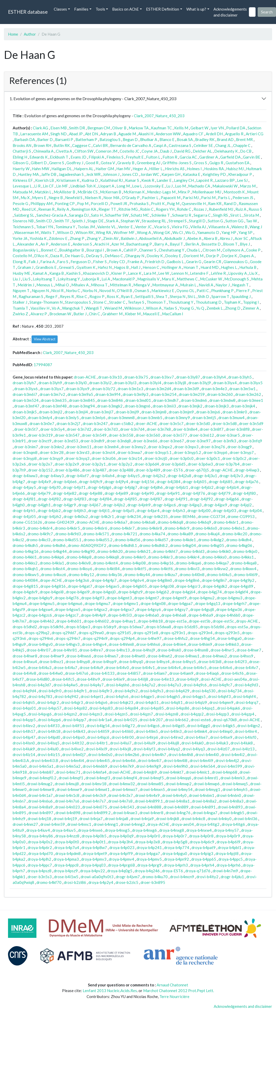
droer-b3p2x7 (40, 464)
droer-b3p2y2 (120, 464)
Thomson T (156, 302)
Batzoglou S (109, 139)
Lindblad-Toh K (83, 186)
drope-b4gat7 (80, 586)
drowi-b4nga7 (205, 812)
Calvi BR (100, 145)
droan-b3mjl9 (127, 412)
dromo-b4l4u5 (219, 574)
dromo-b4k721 (124, 533)
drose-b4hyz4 (157, 661)
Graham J (25, 267)
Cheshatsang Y (171, 250)
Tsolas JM (86, 226)
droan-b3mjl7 (101, 412)
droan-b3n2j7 (68, 423)
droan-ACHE (85, 377)
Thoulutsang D (208, 302)
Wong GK (161, 232)
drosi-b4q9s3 (151, 690)
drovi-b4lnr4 (246, 731)
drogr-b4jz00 (199, 510)
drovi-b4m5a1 (41, 766)
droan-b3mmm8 (121, 417)
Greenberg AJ (148, 162)
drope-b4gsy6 (148, 609)
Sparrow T (220, 296)
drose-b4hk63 (226, 644)
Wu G (190, 232)
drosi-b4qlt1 (172, 702)
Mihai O (62, 284)
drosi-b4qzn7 (141, 714)
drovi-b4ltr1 (97, 743)
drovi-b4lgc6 (148, 725)
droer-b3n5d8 (224, 423)
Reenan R (46, 209)
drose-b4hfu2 (176, 638)
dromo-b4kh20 (110, 551)
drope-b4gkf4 (236, 592)
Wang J (256, 226)
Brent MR (244, 139)
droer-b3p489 (148, 470)
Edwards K (38, 157)
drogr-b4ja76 (246, 481)
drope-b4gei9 (78, 592)
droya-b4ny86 (40, 836)
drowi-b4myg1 (207, 789)
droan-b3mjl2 (50, 412)
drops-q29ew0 (91, 632)
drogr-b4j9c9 (90, 481)
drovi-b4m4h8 (180, 754)
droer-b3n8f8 (238, 429)
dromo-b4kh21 (138, 551)
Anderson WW (168, 133)
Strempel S (177, 220)
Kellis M (181, 127)
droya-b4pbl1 (229, 847)
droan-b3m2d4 (158, 388)
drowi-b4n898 (68, 812)
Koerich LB (44, 180)
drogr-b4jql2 (240, 504)
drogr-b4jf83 (74, 499)
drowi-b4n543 (121, 807)
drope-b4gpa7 (180, 603)
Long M (123, 186)
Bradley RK (204, 139)
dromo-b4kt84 (107, 568)
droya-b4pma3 (66, 859)
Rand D (230, 203)
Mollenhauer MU (206, 192)
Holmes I (194, 168)
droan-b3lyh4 (214, 377)
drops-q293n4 (200, 632)
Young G (186, 308)
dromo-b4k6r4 (39, 528)
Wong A (144, 232)
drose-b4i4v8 (24, 673)
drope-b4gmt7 (146, 597)
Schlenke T (160, 215)
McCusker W (211, 279)
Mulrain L (188, 284)
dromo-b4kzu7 (164, 574)
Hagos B (121, 267)
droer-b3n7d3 (106, 429)
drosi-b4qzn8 (166, 714)
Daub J (166, 151)
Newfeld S (73, 197)
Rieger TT (107, 209)
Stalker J (20, 302)
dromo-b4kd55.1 (67, 539)
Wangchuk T (72, 308)
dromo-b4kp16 (161, 563)
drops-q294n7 (68, 638)
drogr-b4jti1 (99, 510)
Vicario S (161, 226)
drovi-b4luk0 (192, 743)
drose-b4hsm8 (195, 650)
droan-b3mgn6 (137, 406)
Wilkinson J (134, 308)
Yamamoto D (208, 232)
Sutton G (215, 220)
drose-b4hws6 (78, 656)
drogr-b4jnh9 (139, 504)
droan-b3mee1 (250, 400)
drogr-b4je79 (39, 493)
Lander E (164, 180)
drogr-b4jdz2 (201, 487)
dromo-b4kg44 (54, 551)
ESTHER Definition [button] (162, 9)
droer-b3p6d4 (147, 464)
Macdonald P (123, 279)
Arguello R (234, 133)
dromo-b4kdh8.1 (123, 545)
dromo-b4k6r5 (67, 528)
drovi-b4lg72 (123, 725)
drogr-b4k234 (128, 516)
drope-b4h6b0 (228, 615)
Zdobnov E (58, 238)
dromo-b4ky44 (137, 574)
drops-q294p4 (122, 638)
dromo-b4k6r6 (94, 528)
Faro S (62, 261)
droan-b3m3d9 (186, 388)
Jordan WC (149, 174)
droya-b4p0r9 (228, 836)
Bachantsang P (139, 244)
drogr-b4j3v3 (231, 475)
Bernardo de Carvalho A (130, 145)
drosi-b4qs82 (75, 708)
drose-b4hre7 (91, 650)
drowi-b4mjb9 (145, 772)
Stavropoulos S (78, 302)
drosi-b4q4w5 (65, 684)
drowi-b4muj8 (67, 783)
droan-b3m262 (248, 394)
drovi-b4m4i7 (150, 760)
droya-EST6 (172, 870)
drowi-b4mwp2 (178, 783)
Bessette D (211, 244)
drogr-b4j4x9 (39, 481)
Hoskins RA (214, 168)
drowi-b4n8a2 (204, 801)
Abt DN (91, 133)
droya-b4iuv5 (64, 830)
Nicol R (57, 290)
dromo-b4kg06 (239, 545)
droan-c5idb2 (121, 423)
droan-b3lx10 (110, 377)
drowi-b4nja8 (116, 818)
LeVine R (218, 273)
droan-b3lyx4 (225, 382)
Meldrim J (26, 284)
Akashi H (145, 133)
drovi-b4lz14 (24, 754)
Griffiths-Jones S (177, 162)
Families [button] (81, 9)
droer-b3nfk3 (224, 440)
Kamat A (40, 273)
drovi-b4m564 (202, 766)
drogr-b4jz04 (250, 510)
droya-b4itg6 (233, 824)
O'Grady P (131, 197)
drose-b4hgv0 (40, 644)
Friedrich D (154, 261)
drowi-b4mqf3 (98, 777)
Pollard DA (235, 127)
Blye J (245, 244)
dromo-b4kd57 (155, 539)
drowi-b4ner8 (151, 812)
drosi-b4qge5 (142, 696)
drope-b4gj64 (183, 592)
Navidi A (206, 284)
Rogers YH (165, 209)
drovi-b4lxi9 (96, 749)
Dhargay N (134, 255)
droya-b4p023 (121, 847)
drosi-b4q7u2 (143, 684)
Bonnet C (49, 250)
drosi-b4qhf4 (244, 696)
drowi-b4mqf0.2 (42, 777)
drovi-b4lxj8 (120, 749)
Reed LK (29, 209)
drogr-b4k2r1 (102, 516)
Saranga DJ (79, 215)
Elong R (19, 261)
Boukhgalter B (71, 250)
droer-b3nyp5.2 (187, 452)
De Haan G (74, 255)
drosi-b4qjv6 (96, 702)
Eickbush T (59, 157)
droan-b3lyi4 (150, 382)
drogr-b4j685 (221, 481)
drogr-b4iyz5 (128, 475)
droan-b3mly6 (93, 417)
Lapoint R (204, 180)
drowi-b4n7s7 (94, 801)
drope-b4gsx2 (95, 609)
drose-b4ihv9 (88, 679)
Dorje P (212, 255)
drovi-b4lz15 (48, 754)
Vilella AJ (198, 226)
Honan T (190, 267)
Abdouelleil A (150, 238)
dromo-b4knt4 (105, 563)
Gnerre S (56, 162)
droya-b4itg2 (207, 824)
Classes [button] (60, 9)
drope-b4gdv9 (25, 592)
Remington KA (83, 209)
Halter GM (105, 168)
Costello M (22, 255)
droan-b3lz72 (103, 388)
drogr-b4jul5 (123, 510)
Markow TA (139, 127)
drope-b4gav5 (107, 586)
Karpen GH (171, 174)
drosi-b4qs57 (50, 708)
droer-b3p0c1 (208, 458)
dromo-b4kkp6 (51, 557)
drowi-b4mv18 (93, 783)
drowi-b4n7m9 (225, 870)
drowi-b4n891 (203, 807)
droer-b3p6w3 (200, 464)
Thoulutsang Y (180, 302)
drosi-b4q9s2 (126, 690)
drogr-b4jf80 (244, 493)
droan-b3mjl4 (76, 412)
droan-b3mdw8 (222, 400)
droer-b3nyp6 (215, 452)
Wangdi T (94, 308)
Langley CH (184, 180)
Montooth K (234, 192)
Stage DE (95, 220)
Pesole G (20, 203)
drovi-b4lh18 (49, 731)
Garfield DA (230, 157)
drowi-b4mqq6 (178, 777)
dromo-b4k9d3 (68, 533)
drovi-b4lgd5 (173, 725)
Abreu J (226, 238)
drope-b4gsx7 (122, 609)
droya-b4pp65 (203, 859)
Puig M (173, 203)
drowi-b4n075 (94, 807)
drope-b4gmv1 (125, 603)
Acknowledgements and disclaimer (230, 12)
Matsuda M (22, 192)
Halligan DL (61, 168)
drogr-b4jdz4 (227, 487)
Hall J (135, 267)
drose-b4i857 (129, 673)
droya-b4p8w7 (94, 847)
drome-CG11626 (27, 522)
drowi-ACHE (120, 772)
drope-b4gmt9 (174, 597)
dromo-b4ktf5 (134, 568)
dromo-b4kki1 (25, 557)
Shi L (192, 296)
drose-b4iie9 (113, 679)
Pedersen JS (243, 197)
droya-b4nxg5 (117, 830)
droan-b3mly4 (40, 417)
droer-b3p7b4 (227, 464)
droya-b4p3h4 (120, 841)
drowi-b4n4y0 (174, 795)
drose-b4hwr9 (52, 656)
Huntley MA (28, 174)
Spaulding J (241, 296)
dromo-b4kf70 (49, 882)
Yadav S (170, 308)
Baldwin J (129, 238)
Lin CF (48, 186)
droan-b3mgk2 (109, 406)
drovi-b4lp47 (24, 737)
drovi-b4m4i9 (201, 760)
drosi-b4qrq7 (247, 702)
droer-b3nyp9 (51, 458)
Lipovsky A (237, 273)
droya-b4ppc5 (230, 859)
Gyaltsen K (85, 267)
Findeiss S (115, 157)
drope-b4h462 (41, 621)
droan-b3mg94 (82, 406)
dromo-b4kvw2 (215, 568)
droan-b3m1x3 (130, 388)
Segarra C (202, 215)
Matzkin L (43, 192)
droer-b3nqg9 (239, 446)
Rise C (81, 296)
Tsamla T (20, 308)
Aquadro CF (193, 133)
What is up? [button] (196, 9)
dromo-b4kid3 (192, 551)
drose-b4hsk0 (169, 650)
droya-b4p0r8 (201, 836)
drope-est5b (199, 621)
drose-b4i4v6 (220, 667)
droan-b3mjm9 (181, 412)
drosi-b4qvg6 (40, 714)
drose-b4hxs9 (241, 656)
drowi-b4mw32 (122, 783)
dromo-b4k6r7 (122, 528)
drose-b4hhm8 (121, 644)
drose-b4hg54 (202, 638)
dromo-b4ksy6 (79, 568)
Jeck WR (93, 174)
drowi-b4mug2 (39, 783)
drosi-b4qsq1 (203, 708)
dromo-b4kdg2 (211, 539)
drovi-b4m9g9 (148, 766)
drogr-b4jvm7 (128, 876)
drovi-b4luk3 (217, 743)
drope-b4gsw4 (40, 609)
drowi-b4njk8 (167, 818)
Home (13, 34)
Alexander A (27, 244)
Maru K (168, 279)
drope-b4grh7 (235, 603)
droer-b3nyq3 (77, 458)
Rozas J (200, 209)
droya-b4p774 (176, 847)
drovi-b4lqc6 (98, 737)
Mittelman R (120, 284)
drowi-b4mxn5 (152, 789)
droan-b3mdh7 (166, 400)
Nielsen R (93, 197)
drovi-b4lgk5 (223, 725)
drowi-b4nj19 (65, 818)
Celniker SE (203, 145)
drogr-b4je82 (64, 493)
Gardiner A (208, 157)
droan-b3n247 (95, 423)
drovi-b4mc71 (68, 772)
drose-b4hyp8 (78, 661)
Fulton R (170, 157)
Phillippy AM (41, 203)
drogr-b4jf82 (49, 499)
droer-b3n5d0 (198, 423)
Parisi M (208, 197)
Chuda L (193, 250)
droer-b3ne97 (198, 440)
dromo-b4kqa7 (216, 563)
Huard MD (210, 267)
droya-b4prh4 (202, 865)
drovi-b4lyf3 (144, 749)
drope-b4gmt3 (119, 597)
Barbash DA (24, 139)
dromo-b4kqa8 (244, 563)
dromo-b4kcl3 (38, 539)
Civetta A (64, 151)
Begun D (130, 139)
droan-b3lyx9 (77, 388)
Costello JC (129, 151)
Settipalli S (144, 296)
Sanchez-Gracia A (51, 215)
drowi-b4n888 (148, 807)
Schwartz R (181, 215)
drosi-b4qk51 (147, 702)
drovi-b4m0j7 (74, 754)
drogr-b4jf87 (150, 499)
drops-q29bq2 (37, 632)
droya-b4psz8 (39, 870)
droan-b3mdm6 (194, 400)
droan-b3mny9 (177, 417)
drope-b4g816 (53, 586)
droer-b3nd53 (66, 440)
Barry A (160, 244)
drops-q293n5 (227, 632)
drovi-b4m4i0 (207, 754)
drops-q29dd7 (64, 632)
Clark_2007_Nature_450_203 (159, 115)
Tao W (251, 220)
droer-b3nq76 (213, 446)
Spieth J (78, 220)
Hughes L (229, 267)
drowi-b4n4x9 (147, 795)
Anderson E (60, 244)
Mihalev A (80, 284)
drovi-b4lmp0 (221, 731)
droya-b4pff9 (121, 853)
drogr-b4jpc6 (164, 504)
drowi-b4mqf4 (124, 777)
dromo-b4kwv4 (243, 568)
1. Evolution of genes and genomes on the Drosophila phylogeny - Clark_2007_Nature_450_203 (93, 98)
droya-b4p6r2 (40, 847)
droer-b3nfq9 (250, 440)
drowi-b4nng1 (106, 824)
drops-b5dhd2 (25, 626)
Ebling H (20, 157)
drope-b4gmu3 (229, 597)
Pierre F (243, 290)
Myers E (39, 197)
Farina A (47, 261)
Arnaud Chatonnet (172, 985)
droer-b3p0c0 (182, 458)
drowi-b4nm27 (25, 824)
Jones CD (130, 174)
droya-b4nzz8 (67, 836)
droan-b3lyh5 (240, 377)
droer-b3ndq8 (119, 440)
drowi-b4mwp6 (207, 783)
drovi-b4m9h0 (175, 766)
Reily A (63, 209)
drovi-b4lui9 (144, 743)
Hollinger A (171, 267)
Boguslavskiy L (26, 250)
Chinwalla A (43, 151)
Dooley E (173, 255)
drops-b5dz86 (212, 626)
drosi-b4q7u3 (169, 684)
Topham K (232, 302)
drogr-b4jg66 (227, 499)
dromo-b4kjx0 (245, 551)
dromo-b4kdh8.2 (153, 545)
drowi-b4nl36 (245, 818)
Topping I (251, 302)
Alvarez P (38, 313)
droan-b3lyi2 (100, 382)
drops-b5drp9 (104, 626)
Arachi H (101, 244)
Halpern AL (83, 168)
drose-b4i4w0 (51, 673)
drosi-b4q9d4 (24, 690)
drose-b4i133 (102, 673)
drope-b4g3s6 (76, 580)
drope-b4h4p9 (93, 615)
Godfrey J (74, 162)
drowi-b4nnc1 (79, 824)
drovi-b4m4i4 (72, 760)
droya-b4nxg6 (144, 830)
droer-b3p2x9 (67, 464)
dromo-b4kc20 (234, 533)
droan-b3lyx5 (251, 382)
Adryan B (108, 133)
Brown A (113, 250)
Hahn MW (40, 168)
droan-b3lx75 (136, 377)
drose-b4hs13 (117, 650)
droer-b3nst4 (103, 452)
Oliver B (119, 127)
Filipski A (96, 157)
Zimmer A (251, 308)
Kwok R (147, 180)
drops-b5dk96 (51, 626)
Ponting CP (65, 203)
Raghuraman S (31, 296)
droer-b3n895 (153, 882)
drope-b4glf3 (92, 597)
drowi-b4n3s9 (94, 795)
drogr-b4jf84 (100, 499)
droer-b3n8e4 (185, 429)
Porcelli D (99, 203)
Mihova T (99, 284)
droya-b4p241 (149, 847)
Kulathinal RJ (111, 180)
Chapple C (241, 145)
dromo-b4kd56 (127, 539)
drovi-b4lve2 (72, 749)
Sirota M (251, 215)
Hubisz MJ (235, 168)
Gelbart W (199, 127)
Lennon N (179, 273)
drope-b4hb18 (150, 621)
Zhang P (77, 238)
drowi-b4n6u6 (40, 801)
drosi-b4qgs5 (194, 696)
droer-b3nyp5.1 (158, 452)
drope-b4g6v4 (131, 580)
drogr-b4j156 (142, 481)
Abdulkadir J (174, 238)
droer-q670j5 (197, 470)
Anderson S (82, 244)
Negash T (240, 284)
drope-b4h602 (96, 621)
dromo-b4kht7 (165, 551)
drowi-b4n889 (176, 807)
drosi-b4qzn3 (90, 714)
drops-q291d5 (118, 632)
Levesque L (22, 186)
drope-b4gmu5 (42, 603)
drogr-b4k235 (155, 516)
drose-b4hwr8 (25, 656)
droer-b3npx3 (186, 446)
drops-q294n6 (40, 638)
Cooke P (253, 250)
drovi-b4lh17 (24, 731)
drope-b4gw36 (229, 609)
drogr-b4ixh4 (102, 475)
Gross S (200, 162)
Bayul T (176, 244)
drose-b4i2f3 (235, 661)
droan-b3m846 (110, 400)
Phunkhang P (222, 290)
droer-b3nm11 (78, 446)
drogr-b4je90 (142, 493)
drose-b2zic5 (127, 882)
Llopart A (106, 186)
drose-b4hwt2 (160, 656)
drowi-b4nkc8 (193, 818)
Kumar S (132, 180)
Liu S (26, 279)
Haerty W (21, 168)
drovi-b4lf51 (73, 725)
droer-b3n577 (175, 435)
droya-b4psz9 (66, 870)
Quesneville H (194, 203)
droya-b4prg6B (121, 865)
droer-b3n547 (67, 435)
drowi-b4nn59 (52, 824)
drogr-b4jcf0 (49, 487)
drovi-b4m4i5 (98, 760)
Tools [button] (100, 9)
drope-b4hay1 (123, 621)
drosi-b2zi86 (75, 882)
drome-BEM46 (183, 516)
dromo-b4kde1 (183, 539)
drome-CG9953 (241, 516)
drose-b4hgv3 (67, 644)
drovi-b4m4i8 (175, 760)
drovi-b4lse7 (197, 737)
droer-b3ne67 (172, 440)
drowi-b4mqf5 (151, 777)
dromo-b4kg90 (82, 551)
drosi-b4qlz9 (196, 702)
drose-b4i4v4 (169, 667)
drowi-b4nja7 (91, 818)
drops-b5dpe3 (78, 626)
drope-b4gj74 (210, 592)
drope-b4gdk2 (215, 586)
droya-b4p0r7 (175, 836)
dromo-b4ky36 (109, 574)
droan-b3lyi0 (75, 382)
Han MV (123, 168)
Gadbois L (175, 261)
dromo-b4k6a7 (114, 522)
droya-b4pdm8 (68, 853)
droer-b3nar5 (228, 435)
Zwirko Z (20, 313)
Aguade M (127, 133)
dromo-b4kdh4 (238, 539)
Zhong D (232, 308)
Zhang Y (94, 238)
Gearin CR (212, 261)
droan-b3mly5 (67, 417)
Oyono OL (185, 290)
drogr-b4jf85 (125, 499)
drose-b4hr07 (39, 650)
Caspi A (160, 145)
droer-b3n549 (94, 435)
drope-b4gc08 (161, 586)
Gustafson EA (237, 162)
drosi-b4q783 (40, 696)
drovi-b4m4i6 (124, 760)
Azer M (117, 244)
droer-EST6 (173, 470)
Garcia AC (188, 157)
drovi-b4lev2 (24, 725)
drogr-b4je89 (116, 493)
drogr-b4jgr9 (64, 504)
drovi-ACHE (249, 719)
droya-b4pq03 (93, 865)
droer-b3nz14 (130, 458)
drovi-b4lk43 (74, 731)
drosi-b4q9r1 (75, 690)
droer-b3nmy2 (133, 446)
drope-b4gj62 (157, 592)
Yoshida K (38, 238)
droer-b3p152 (40, 470)
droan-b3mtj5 (204, 417)
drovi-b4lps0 (74, 737)
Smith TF (62, 220)
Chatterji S (22, 151)
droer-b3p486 (67, 470)
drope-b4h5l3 (120, 615)
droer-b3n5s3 (40, 876)
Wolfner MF (124, 232)
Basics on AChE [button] (125, 9)
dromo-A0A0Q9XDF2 (87, 545)
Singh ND (58, 133)
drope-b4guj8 (202, 609)
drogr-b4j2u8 (179, 475)
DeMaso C (114, 255)
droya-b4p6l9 (228, 841)
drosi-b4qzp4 (242, 714)
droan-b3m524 (26, 400)
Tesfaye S (136, 302)
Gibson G (20, 162)
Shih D (203, 296)
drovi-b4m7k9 (122, 766)
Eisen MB (58, 127)
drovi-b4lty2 (207, 876)
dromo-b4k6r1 (226, 522)
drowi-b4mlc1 (198, 772)
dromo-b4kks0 (214, 557)
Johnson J (111, 174)
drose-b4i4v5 (194, 667)
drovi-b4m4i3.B (44, 760)
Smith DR (77, 127)
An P (44, 244)
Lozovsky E (154, 186)
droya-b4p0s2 (40, 841)
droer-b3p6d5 (173, 464)
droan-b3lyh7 (24, 382)
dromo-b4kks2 (25, 563)
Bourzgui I (95, 250)
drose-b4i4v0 (117, 667)
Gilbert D (39, 162)
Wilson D (65, 232)
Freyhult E (135, 157)
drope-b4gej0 (104, 592)
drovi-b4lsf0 (245, 737)
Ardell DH (214, 133)
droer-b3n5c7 (171, 423)
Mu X (25, 197)
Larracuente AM (34, 133)
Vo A (56, 308)
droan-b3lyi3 (125, 382)
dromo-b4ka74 (152, 533)
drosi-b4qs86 (177, 708)
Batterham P (86, 139)
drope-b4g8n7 (214, 580)
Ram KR (214, 203)
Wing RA (103, 232)
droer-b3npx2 (160, 446)
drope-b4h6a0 (146, 615)
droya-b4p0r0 (148, 836)
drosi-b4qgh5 (168, 696)
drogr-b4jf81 (24, 499)
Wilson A (154, 308)
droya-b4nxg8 (171, 830)
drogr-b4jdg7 (125, 487)
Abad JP (76, 133)
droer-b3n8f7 (212, 429)
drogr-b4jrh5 (24, 510)
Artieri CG (254, 133)
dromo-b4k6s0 (204, 528)
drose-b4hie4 (174, 644)
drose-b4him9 (200, 644)
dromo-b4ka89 (180, 533)
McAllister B (64, 192)
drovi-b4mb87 (41, 772)
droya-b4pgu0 (174, 853)
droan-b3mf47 (26, 406)
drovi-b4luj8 (168, 743)
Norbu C (73, 290)
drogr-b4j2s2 (153, 475)
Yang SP (245, 232)
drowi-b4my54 (180, 789)
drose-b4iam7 (155, 673)
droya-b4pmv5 (149, 859)
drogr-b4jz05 (24, 516)
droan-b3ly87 (188, 377)
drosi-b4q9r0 (50, 690)
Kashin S (73, 273)
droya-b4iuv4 (38, 830)
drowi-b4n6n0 (229, 795)
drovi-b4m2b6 (127, 754)
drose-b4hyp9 (104, 661)
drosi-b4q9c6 (195, 684)
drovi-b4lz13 (243, 749)
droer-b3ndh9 (92, 440)
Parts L (224, 197)
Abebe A (194, 238)
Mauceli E (151, 313)
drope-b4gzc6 (40, 615)
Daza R (56, 255)
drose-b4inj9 (187, 679)
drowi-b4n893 (230, 807)
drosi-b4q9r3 (100, 690)
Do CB (245, 151)
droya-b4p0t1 (93, 841)
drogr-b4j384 (168, 481)
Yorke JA (20, 238)
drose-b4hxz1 (51, 661)
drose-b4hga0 (229, 638)
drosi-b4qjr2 (48, 702)
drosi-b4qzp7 (74, 719)
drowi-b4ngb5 (232, 812)
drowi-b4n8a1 (177, 801)
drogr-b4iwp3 (247, 470)
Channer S (147, 250)
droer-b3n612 (201, 435)
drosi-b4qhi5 (24, 702)
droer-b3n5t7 (26, 429)
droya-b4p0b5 (94, 836)
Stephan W (130, 220)
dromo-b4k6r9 (176, 528)
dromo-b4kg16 (26, 551)
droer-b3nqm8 (25, 452)
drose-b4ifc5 (63, 679)
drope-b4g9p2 (241, 580)
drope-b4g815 (25, 586)
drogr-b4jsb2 (49, 510)
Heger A (140, 168)
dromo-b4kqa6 (188, 563)
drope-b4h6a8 (173, 615)
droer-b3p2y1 (93, 464)
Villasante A (218, 226)
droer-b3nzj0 (155, 458)
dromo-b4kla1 (52, 563)
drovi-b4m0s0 (100, 754)
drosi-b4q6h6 (117, 684)
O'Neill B (124, 290)
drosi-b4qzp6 (49, 719)
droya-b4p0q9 (121, 836)
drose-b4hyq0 (131, 661)
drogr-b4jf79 (219, 493)
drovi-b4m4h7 (154, 754)
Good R (92, 162)
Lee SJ (242, 180)
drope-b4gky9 (40, 597)
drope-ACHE (51, 580)
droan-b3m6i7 (25, 394)
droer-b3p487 (94, 470)
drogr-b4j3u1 (205, 475)
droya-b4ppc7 (40, 865)
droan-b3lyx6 (26, 388)
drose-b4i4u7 (65, 667)
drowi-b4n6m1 (201, 795)
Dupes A (246, 255)
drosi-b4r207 (151, 719)
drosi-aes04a (235, 679)
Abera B (210, 238)
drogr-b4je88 (90, 493)
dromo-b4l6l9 (246, 574)
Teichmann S (23, 226)
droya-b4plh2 (39, 859)
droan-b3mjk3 (217, 406)
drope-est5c (223, 621)
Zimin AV (110, 238)
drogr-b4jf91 (176, 499)
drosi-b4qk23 (121, 702)
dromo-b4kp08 (133, 563)
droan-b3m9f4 (107, 394)
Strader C (117, 302)
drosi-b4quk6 (228, 708)
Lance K (134, 273)
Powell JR (118, 203)
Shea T (161, 296)
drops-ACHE (247, 621)
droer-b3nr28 (52, 452)
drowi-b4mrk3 (232, 777)
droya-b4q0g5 (119, 870)
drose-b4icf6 (232, 673)
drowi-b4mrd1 (206, 777)
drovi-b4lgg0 (198, 725)
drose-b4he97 (149, 638)
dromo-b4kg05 (211, 545)
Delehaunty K (226, 151)
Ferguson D (81, 261)
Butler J (80, 313)
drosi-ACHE (211, 679)
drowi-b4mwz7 (124, 789)
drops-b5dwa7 (131, 626)
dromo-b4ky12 (81, 574)
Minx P (184, 192)
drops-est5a (237, 626)
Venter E (125, 226)
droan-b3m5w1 (242, 388)
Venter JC (143, 226)
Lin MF (62, 186)
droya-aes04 (183, 824)
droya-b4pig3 (201, 853)
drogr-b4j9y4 (116, 481)
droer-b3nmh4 (106, 446)
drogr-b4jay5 (24, 487)
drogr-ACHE (222, 470)
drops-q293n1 (172, 632)
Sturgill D (197, 220)
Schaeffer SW (116, 215)
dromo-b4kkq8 (106, 557)
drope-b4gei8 (52, 592)
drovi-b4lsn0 (24, 743)
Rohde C (184, 209)
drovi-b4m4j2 (227, 760)
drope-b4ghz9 (130, 592)
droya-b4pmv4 (121, 859)
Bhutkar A (148, 139)
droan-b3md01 (138, 400)
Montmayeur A (165, 284)
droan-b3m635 (54, 400)
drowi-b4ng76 (178, 812)
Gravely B (125, 162)
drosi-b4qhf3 (219, 696)
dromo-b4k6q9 (198, 522)
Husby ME (21, 273)
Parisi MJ (191, 197)
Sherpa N (177, 296)
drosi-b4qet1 (92, 696)
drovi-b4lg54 (98, 725)
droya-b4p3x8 (147, 841)
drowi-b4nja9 (142, 818)
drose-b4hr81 (65, 650)
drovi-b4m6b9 (95, 766)
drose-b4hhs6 (148, 644)
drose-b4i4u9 (91, 667)
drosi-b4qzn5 (116, 714)
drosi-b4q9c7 (220, 684)
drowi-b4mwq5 (235, 783)
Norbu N (89, 290)
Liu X (253, 273)
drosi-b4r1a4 (100, 719)
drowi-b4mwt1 (97, 789)
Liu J (16, 279)
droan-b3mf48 (54, 406)
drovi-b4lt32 (73, 743)
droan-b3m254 (164, 394)
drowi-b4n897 (40, 812)
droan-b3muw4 (231, 417)
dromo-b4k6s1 (232, 528)
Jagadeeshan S (71, 174)
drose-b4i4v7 (246, 667)
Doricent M (193, 255)
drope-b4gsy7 (175, 609)
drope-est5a (176, 621)
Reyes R (67, 296)
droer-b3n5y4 (52, 429)
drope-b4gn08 (153, 603)
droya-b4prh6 (229, 865)
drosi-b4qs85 (152, 708)
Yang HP (228, 232)
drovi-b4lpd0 (49, 737)
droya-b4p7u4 (66, 847)
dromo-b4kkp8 (78, 557)
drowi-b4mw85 (150, 783)
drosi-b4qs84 (126, 708)
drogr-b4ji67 (89, 504)
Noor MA (111, 197)
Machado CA (199, 186)
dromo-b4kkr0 (133, 557)
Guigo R (216, 162)
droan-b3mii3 (164, 406)
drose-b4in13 (162, 679)
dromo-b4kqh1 (25, 568)
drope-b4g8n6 (187, 580)
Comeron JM (106, 151)
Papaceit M (170, 197)
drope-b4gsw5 (67, 609)
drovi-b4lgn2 (248, 725)
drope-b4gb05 (134, 586)
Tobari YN (44, 226)
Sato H (97, 215)
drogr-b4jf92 (201, 499)
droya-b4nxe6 (90, 830)
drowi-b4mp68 (224, 772)
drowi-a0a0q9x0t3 (97, 876)
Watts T (48, 232)
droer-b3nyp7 (242, 452)
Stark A (112, 220)
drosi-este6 (201, 719)
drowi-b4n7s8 (120, 801)
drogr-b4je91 (168, 493)
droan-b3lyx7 (52, 388)
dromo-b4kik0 (219, 551)
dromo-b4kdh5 (25, 545)
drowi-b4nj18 (39, 818)
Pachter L (150, 197)
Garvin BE (251, 157)
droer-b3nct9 (39, 440)
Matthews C (187, 279)
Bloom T (230, 244)
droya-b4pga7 (147, 853)
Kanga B (56, 273)
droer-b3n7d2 (79, 429)
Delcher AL (202, 151)
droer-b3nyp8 (25, 458)
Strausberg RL (154, 220)
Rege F (51, 296)
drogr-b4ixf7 (77, 475)
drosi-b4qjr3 (72, 702)
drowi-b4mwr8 (41, 789)
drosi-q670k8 (225, 719)
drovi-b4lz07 (218, 749)
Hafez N (105, 267)
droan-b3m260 (220, 394)
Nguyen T (21, 290)
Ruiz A (240, 209)
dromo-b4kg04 (183, 545)
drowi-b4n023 (67, 807)
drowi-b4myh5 (235, 789)
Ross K (113, 296)
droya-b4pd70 (40, 853)
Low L (137, 186)
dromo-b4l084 (25, 580)
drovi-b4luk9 (24, 749)
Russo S (255, 209)
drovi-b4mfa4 (94, 772)
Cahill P (130, 250)
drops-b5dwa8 (158, 626)
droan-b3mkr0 (235, 412)
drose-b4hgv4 (94, 644)
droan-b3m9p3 (135, 394)
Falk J (33, 261)
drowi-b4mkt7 (171, 772)
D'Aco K (41, 255)
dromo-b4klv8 (78, 563)
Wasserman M (26, 232)
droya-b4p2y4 (100, 882)
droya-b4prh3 (176, 865)
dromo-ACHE (87, 522)
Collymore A (233, 250)
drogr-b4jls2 (114, 504)
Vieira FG (180, 226)
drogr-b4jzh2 (49, 516)
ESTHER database (28, 12)
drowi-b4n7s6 (67, 801)
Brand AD (225, 139)
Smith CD (44, 220)
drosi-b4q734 (230, 690)
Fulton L (153, 157)
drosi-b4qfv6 (117, 696)
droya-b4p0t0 (67, 841)
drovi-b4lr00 (123, 737)
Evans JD (78, 157)
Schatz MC (140, 215)
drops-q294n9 (95, 638)
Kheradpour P (240, 174)
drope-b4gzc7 (66, 615)
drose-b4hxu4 (25, 661)
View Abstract (44, 339)
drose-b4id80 (38, 679)
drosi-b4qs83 (101, 708)
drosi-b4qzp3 (217, 714)
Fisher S (100, 261)
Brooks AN (22, 145)
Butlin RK (61, 145)
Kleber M (133, 313)
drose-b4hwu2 (214, 656)
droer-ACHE (146, 423)
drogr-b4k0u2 (76, 516)
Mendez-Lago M (161, 192)
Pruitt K (158, 203)
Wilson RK (84, 232)
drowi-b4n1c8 (67, 795)
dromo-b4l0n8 (192, 574)
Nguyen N (40, 290)
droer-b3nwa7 (129, 452)
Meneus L (44, 284)
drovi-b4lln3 (171, 731)
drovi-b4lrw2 (171, 737)
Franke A (135, 261)
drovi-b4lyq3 (193, 749)
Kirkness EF (23, 180)
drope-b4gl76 (67, 597)
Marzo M (248, 186)
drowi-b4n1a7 (40, 795)
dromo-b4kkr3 (160, 557)
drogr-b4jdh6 (151, 487)
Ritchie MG (128, 209)
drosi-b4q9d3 (246, 684)
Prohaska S (139, 203)
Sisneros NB (23, 220)
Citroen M (211, 250)
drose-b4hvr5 (222, 650)
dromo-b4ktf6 (161, 568)
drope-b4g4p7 (104, 580)
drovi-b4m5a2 (68, 766)
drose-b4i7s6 (76, 673)
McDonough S (236, 279)
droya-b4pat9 (203, 847)
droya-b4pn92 (176, 859)
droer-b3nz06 (104, 458)
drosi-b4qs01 (24, 708)
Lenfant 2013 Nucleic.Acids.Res (110, 990)
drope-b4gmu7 (97, 603)
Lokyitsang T (44, 279)
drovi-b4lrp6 (147, 737)
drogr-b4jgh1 (39, 504)
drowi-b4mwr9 (69, 789)
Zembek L (214, 308)
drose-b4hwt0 (133, 656)
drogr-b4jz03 (224, 510)
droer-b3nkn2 (52, 446)
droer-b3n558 (121, 435)
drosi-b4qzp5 (24, 719)
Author (30, 34)
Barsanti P (64, 139)
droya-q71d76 (197, 870)
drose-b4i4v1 (143, 667)
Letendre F (199, 273)
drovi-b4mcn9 (182, 876)
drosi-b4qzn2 (65, 714)
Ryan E (127, 296)
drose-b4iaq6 (207, 673)
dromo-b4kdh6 (53, 545)
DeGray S (94, 255)
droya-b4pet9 (95, 853)
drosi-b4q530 (204, 690)
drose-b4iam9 (181, 673)
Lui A (106, 279)
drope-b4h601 (68, 621)
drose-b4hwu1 (187, 656)
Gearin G (193, 261)
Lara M (150, 273)
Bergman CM (98, 127)
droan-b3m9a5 (80, 394)
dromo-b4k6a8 (142, 522)
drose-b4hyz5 (184, 661)
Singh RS (220, 215)
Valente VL (106, 226)
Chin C (94, 313)
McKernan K (134, 192)
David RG (182, 151)
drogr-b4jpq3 (190, 504)
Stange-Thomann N (46, 302)
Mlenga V (141, 284)
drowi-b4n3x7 (120, 795)
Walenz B (239, 226)
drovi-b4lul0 (48, 749)
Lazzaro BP (225, 180)
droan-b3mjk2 (190, 406)
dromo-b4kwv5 (26, 574)
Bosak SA (185, 139)
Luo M (180, 186)
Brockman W (60, 313)
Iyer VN (217, 127)
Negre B (56, 197)
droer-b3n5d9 (251, 423)
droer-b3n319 (40, 435)
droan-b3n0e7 (41, 423)
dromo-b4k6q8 (170, 522)
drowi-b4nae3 (125, 812)
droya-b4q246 (147, 870)
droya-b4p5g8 (174, 841)
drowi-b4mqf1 (71, 777)
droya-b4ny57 (226, 830)
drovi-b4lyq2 (169, 749)
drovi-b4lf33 (48, 725)
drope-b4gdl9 (241, 586)
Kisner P (118, 273)
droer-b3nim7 (26, 446)
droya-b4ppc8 (66, 865)
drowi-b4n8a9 (40, 807)
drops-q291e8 (145, 632)
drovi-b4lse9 (221, 737)
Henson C (151, 267)
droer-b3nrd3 (77, 452)
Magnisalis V (148, 279)
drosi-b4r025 (125, 719)
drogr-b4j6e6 (65, 481)
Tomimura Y (65, 226)
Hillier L (156, 168)
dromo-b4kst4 (52, 568)
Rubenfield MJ (221, 209)
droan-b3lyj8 (175, 382)
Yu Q (200, 308)
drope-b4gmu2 (201, 597)
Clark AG (40, 127)
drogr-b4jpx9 (215, 504)
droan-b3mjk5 (25, 412)
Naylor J (223, 284)
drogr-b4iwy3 (52, 475)
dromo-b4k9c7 (40, 533)
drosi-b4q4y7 (92, 684)
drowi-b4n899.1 (149, 801)
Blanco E (166, 139)
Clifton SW (83, 151)
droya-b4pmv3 (93, 859)
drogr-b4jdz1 (176, 487)
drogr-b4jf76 (193, 493)
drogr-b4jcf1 (74, 487)
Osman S (141, 290)
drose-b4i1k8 (209, 661)
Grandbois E (46, 267)
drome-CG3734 (211, 516)
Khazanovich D (96, 273)
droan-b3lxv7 (162, 377)
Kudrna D (90, 180)
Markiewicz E (162, 290)
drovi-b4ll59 (98, 731)
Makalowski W (224, 186)
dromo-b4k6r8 (149, 528)
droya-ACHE (158, 824)
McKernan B (110, 192)
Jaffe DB (48, 174)
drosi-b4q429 (177, 690)
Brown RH (42, 145)
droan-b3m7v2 (52, 394)
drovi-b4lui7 (121, 743)
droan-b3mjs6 (208, 412)
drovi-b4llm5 (147, 731)
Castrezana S (180, 145)
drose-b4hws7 (106, 656)
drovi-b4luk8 (242, 743)
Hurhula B (247, 267)
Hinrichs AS (175, 168)
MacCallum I (172, 313)
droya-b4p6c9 (202, 841)
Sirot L (236, 215)
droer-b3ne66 (145, 440)
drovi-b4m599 (229, 766)
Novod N (106, 290)
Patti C (203, 290)
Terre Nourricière (174, 996)
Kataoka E (191, 174)
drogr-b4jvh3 (173, 510)
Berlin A (192, 244)
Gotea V (108, 162)
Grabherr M (112, 313)
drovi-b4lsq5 (48, 743)
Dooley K (155, 255)
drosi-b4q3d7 (39, 684)
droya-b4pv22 (92, 870)
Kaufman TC (161, 127)
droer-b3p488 (121, 470)
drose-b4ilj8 (137, 679)
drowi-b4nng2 (132, 824)
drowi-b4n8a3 (231, 801)
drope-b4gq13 (207, 603)
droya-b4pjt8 (227, 853)
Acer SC (241, 238)
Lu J (169, 186)
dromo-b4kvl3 (187, 568)
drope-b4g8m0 (159, 580)
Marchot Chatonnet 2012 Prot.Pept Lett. (178, 990)
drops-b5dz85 (185, 626)
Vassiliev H (39, 308)
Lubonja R (90, 279)
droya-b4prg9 (149, 865)
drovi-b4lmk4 (195, 731)
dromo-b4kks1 (241, 557)
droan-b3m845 (82, 400)
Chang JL (223, 145)
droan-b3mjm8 (153, 412)
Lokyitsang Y (69, 279)
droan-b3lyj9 (199, 382)
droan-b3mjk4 (243, 406)
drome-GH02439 (59, 522)
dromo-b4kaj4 (207, 533)
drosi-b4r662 (176, 719)
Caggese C (81, 145)
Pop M (82, 203)
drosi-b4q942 (66, 696)
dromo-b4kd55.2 (98, 539)
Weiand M (113, 308)
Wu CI (177, 232)
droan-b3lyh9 (50, 382)
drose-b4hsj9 (143, 650)
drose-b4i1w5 (66, 876)
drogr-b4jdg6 (99, 487)
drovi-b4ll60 (122, 731)
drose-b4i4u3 (39, 667)
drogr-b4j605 (194, 481)
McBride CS (88, 192)
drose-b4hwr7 (249, 650)
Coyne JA (150, 151)
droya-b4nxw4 (199, 830)
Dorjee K (229, 255)
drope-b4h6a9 (200, 615)
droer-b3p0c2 (234, 458)
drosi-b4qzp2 (192, 714)
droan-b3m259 (192, 394)
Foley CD (117, 261)
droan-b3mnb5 (149, 417)
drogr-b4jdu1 (232, 876)
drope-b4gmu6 (69, 603)
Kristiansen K (67, 180)
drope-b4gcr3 (188, 586)
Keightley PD (214, 174)
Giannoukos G (236, 261)
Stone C (100, 302)
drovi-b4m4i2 (233, 754)
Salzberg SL (24, 215)
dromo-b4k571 (96, 533)
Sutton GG (234, 220)
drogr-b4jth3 (74, 510)
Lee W (163, 273)
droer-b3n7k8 (159, 429)
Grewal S (66, 267)
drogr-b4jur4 (148, 510)
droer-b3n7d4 (132, 429)
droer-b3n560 (148, 435)
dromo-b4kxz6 (53, 574)
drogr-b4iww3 (25, 475)
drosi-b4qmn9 (221, 702)
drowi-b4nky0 (220, 818)
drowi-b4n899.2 (97, 812)
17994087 (43, 364)
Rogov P (96, 296)
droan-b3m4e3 (214, 388)
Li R (37, 186)
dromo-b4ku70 (155, 876)
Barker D (45, 139)
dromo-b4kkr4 (187, 557)
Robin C (147, 209)
